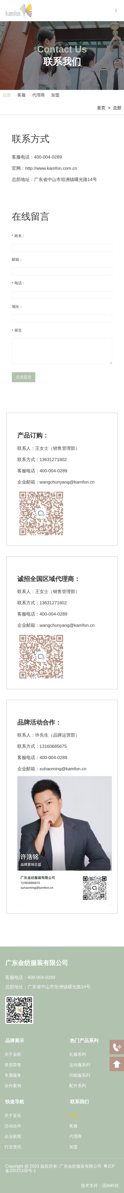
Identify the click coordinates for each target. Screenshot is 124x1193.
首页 (101, 108)
